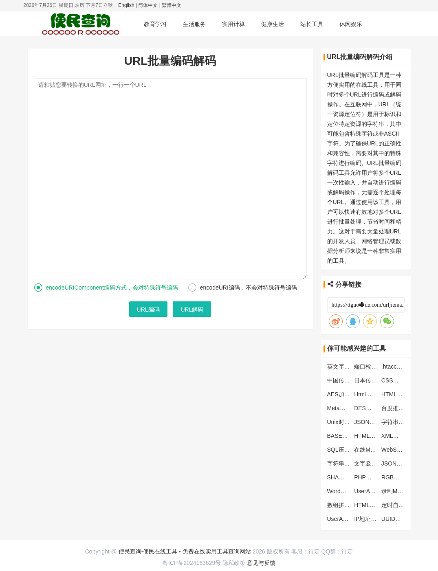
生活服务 (194, 24)
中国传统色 (341, 380)
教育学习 (155, 24)
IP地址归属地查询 (376, 519)
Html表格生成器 (374, 394)
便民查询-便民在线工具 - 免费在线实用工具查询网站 (185, 551)
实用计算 (233, 24)
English (126, 5)
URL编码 (148, 309)
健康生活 (272, 24)
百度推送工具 (398, 408)
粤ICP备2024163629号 (192, 563)
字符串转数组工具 (350, 463)
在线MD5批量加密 (377, 449)
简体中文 (148, 5)
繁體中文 (171, 5)
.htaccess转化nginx (406, 366)
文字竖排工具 (371, 463)
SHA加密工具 (344, 477)
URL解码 (191, 309)
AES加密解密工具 (350, 394)
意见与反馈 (261, 563)
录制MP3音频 (398, 491)
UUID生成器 (396, 519)
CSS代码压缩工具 (404, 380)
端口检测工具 (371, 366)
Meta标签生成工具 (350, 408)
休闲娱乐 (350, 24)
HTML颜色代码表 (376, 505)
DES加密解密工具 (377, 408)
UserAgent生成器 (349, 519)
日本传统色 (368, 380)
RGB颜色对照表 (401, 477)
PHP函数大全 (371, 477)
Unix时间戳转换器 (350, 422)
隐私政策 (233, 563)
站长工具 (311, 24)
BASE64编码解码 (349, 436)
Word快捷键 (342, 491)
